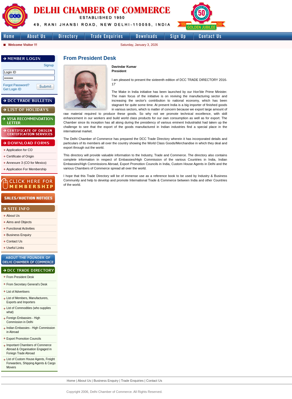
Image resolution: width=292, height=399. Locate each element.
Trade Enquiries (132, 380)
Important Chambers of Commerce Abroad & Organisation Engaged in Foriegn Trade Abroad (29, 349)
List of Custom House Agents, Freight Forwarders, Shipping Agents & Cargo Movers (31, 363)
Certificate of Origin (20, 156)
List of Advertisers (18, 291)
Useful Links (15, 247)
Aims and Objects (19, 222)
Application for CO (19, 150)
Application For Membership (26, 169)
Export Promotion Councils (23, 338)
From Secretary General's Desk (26, 284)
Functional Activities (20, 228)
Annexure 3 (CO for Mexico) (26, 162)
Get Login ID (12, 89)
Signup (49, 65)
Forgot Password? (16, 85)
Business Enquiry (18, 235)
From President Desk (20, 277)
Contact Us (14, 241)
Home (71, 380)
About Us (13, 215)
